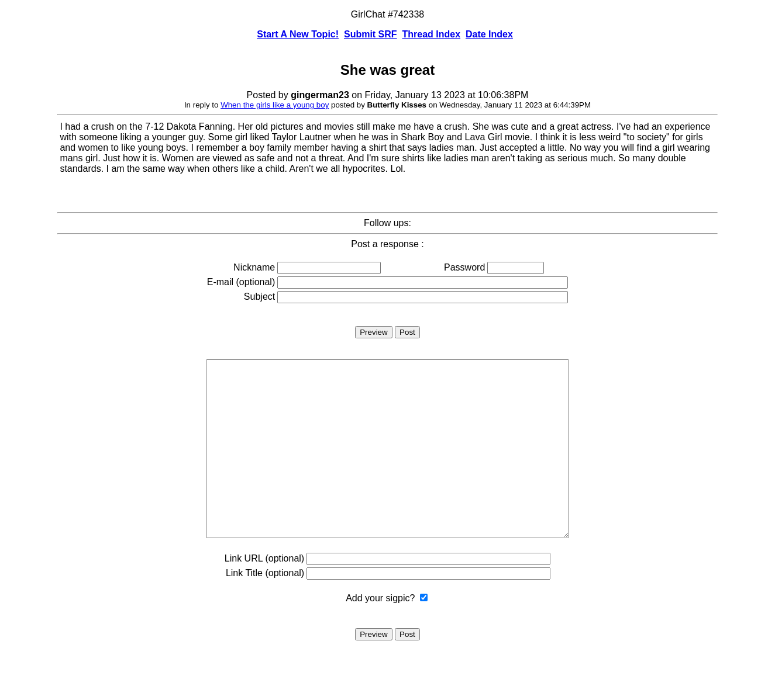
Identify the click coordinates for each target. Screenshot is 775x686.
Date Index (489, 34)
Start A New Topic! (298, 34)
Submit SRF (370, 34)
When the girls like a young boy (275, 105)
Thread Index (431, 34)
